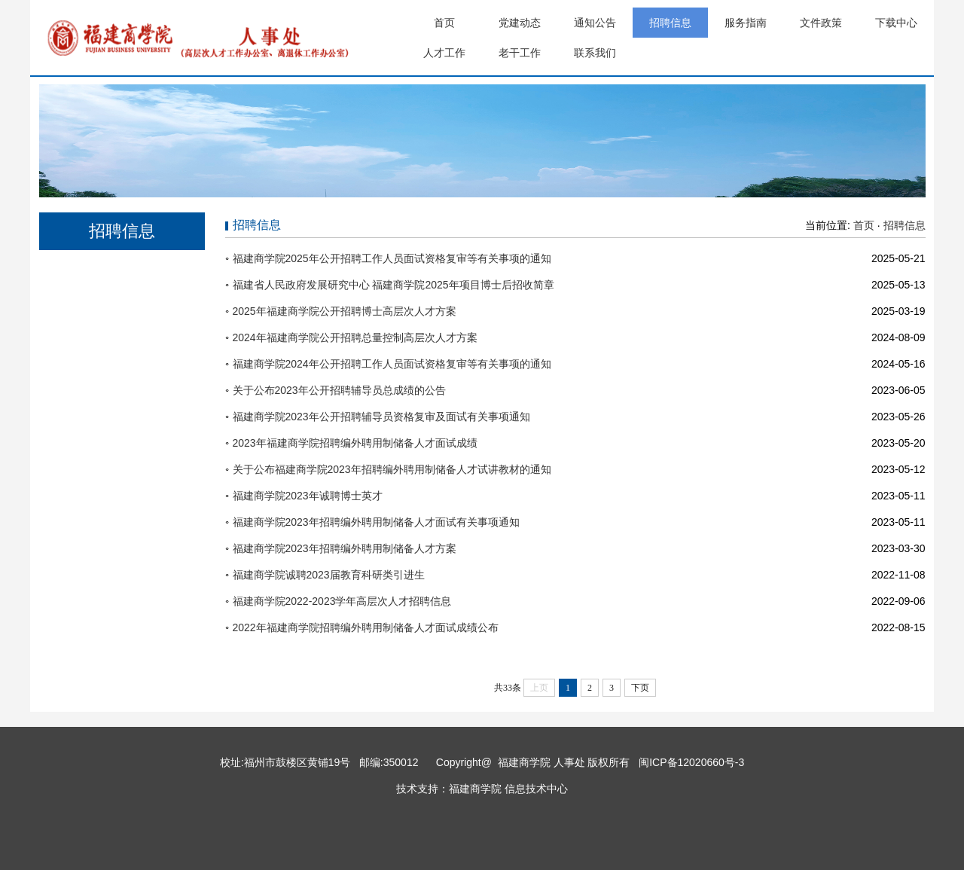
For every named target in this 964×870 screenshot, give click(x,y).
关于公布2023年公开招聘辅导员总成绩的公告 (339, 390)
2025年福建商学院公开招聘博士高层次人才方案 (344, 311)
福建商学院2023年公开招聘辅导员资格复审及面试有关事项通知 (381, 417)
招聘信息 (670, 23)
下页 (640, 687)
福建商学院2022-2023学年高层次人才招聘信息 (342, 601)
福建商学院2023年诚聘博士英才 (308, 496)
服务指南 (746, 23)
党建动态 (520, 23)
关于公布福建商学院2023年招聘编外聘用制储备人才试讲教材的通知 (392, 469)
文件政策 (821, 23)
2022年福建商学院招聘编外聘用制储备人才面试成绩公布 (366, 627)
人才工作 (444, 53)
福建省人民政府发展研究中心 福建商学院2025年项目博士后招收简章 (393, 285)
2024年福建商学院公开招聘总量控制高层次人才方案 (355, 337)
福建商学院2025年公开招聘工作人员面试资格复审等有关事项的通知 (392, 258)
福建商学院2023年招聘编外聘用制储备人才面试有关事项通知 (376, 522)
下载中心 (896, 23)
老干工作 (520, 53)
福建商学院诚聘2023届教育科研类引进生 (329, 575)
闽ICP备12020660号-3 (690, 762)
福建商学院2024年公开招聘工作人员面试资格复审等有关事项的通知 (392, 364)
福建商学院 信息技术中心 (508, 789)
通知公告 (595, 23)
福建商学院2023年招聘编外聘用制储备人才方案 (344, 548)
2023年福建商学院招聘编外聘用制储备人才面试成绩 (355, 443)
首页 (444, 23)
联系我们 (595, 53)
